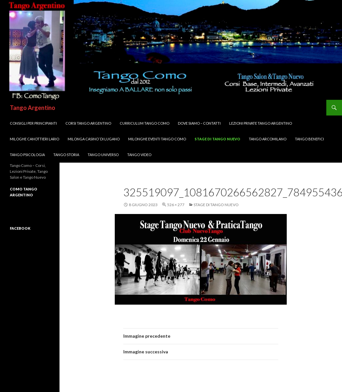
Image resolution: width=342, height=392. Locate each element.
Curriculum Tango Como (144, 123)
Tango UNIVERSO (103, 154)
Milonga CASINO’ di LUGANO (94, 139)
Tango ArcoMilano (267, 139)
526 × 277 (175, 204)
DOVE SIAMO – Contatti (199, 123)
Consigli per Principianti (33, 123)
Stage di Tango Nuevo (217, 139)
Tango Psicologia (27, 154)
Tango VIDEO (139, 154)
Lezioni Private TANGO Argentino (260, 123)
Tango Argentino (32, 107)
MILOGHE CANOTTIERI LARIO (34, 139)
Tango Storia (66, 154)
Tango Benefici (309, 139)
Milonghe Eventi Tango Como (157, 139)
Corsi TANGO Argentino (88, 123)
